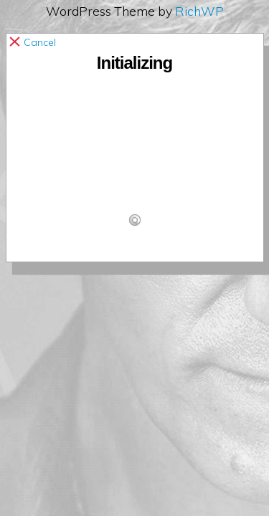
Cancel (33, 42)
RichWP (199, 11)
